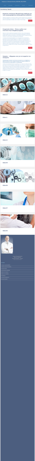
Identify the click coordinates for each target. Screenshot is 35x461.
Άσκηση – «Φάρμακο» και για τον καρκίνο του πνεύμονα (17, 56)
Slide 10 (5, 140)
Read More (30, 20)
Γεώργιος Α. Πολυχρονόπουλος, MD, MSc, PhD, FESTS (14, 1)
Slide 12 (5, 95)
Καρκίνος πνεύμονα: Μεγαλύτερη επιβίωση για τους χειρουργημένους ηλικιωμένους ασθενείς (17, 14)
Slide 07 (5, 208)
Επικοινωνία (30, 5)
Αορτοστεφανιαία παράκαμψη (5, 270)
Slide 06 (5, 231)
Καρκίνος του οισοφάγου (5, 273)
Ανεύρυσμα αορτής (4, 268)
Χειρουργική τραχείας (4, 279)
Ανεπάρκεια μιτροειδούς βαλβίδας (6, 266)
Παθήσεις (23, 5)
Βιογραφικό (10, 5)
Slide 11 (5, 117)
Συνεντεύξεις (17, 5)
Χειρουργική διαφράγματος (5, 277)
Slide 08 (5, 185)
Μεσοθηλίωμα (3, 275)
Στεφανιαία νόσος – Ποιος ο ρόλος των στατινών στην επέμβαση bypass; (14, 29)
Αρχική (5, 5)
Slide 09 (5, 163)
